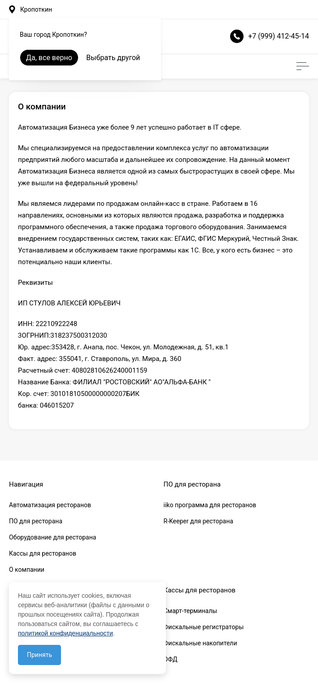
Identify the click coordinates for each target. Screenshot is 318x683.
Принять (39, 654)
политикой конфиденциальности (65, 633)
